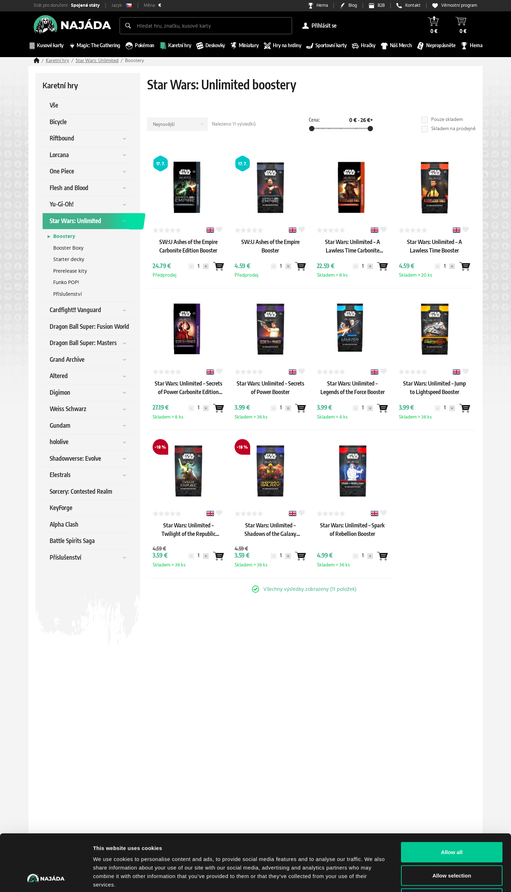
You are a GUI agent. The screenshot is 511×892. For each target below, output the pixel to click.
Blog (352, 5)
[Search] (128, 25)
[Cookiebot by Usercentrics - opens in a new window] (46, 878)
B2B (381, 5)
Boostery (64, 236)
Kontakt (413, 5)
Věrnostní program (459, 5)
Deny (451, 845)
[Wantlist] (218, 266)
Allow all (452, 799)
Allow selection (451, 822)
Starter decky (68, 259)
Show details (372, 878)
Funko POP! (66, 282)
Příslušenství (67, 294)
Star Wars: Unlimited (97, 60)
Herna (322, 5)
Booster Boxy (68, 248)
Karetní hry (57, 60)
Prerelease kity (70, 271)
